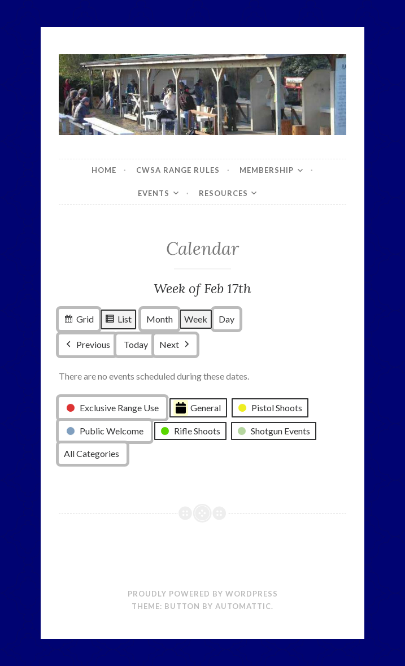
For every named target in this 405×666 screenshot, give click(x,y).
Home (104, 170)
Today (136, 344)
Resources (223, 193)
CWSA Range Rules (178, 170)
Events (153, 193)
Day (226, 319)
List (118, 321)
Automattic (243, 606)
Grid (78, 321)
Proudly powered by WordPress (203, 593)
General (197, 408)
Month (159, 319)
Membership (266, 170)
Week (195, 319)
